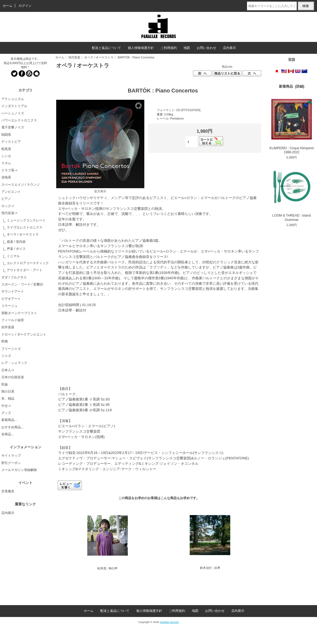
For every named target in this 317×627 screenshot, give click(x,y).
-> (9, 213)
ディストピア (11, 142)
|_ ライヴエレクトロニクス (21, 227)
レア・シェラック (14, 363)
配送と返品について (106, 48)
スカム (6, 163)
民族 (4, 384)
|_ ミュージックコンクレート (23, 220)
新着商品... (9, 420)
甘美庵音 (7, 491)
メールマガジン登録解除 (19, 470)
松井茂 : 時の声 (107, 568)
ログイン (25, 6)
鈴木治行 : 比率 (210, 567)
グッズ (6, 413)
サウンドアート (12, 291)
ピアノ (6, 199)
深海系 (6, 177)
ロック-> (7, 206)
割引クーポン (11, 463)
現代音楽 (74, 57)
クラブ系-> (9, 170)
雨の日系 (7, 391)
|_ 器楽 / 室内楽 (13, 242)
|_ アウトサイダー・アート (21, 270)
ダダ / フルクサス (14, 277)
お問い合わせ (206, 48)
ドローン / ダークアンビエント (23, 334)
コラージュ (9, 306)
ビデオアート (11, 299)
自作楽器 (7, 327)
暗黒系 (6, 149)
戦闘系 (6, 135)
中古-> (6, 406)
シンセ (6, 156)
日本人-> (7, 370)
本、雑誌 (7, 398)
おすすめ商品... (12, 427)
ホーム (7, 6)
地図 (186, 48)
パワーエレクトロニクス (19, 120)
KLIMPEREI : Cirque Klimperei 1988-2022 (291, 126)
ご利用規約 (169, 48)
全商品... (7, 434)
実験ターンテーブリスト (19, 313)
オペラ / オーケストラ (99, 57)
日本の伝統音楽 (12, 377)
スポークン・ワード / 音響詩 (22, 284)
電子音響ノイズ (12, 127)
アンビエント (11, 192)
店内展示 (229, 48)
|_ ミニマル (10, 256)
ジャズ (6, 356)
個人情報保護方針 (141, 48)
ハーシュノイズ (12, 113)
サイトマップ (11, 455)
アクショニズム (12, 99)
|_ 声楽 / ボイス (13, 249)
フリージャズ (11, 349)
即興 (4, 341)
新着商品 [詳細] (291, 86)
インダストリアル (14, 106)
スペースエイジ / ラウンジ (20, 185)
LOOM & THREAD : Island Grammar (291, 194)
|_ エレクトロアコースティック (25, 263)
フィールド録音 (12, 320)
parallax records (169, 622)
